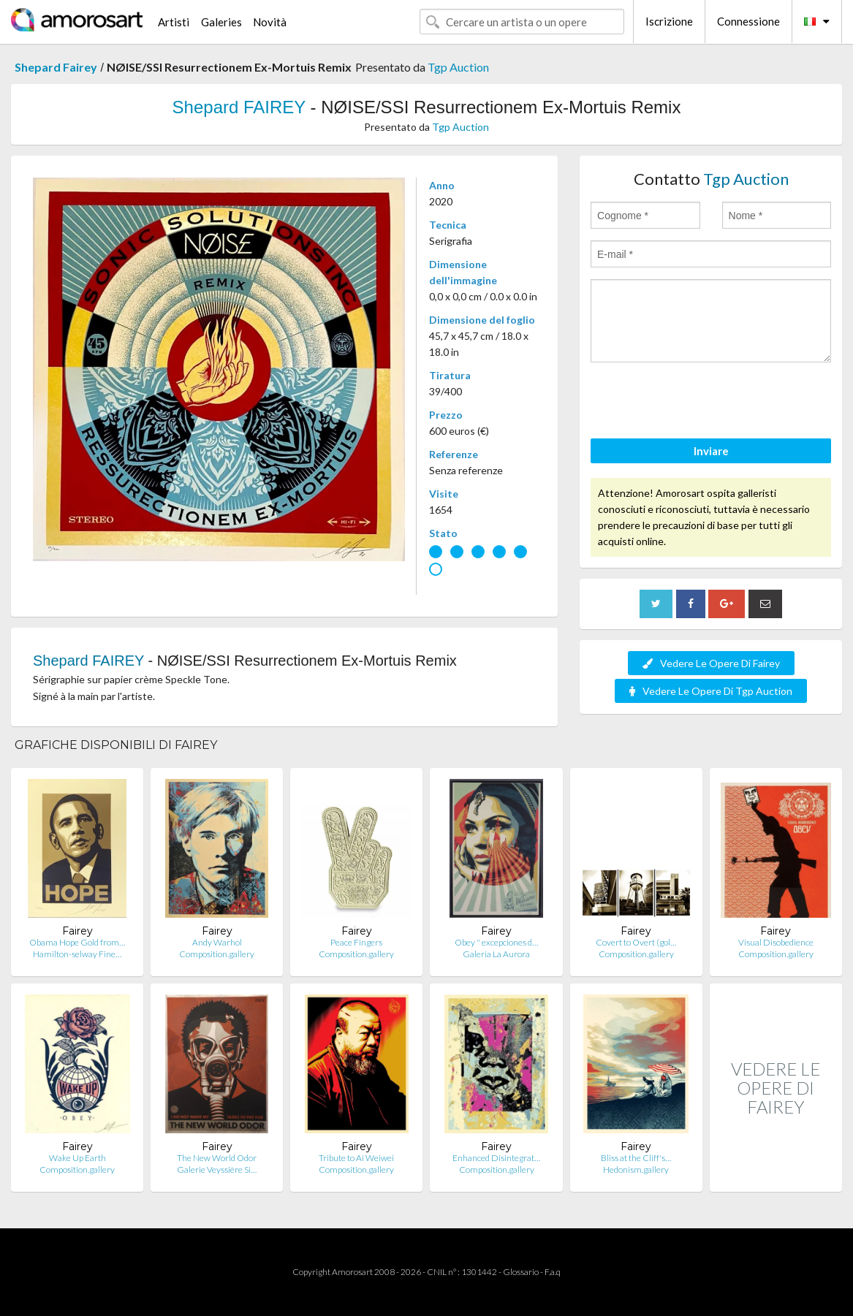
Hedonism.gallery (636, 1169)
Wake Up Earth (77, 1157)
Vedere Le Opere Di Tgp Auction (710, 691)
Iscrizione (669, 21)
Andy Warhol (217, 942)
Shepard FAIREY (239, 107)
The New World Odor (217, 1157)
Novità (270, 21)
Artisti (173, 21)
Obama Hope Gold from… (77, 942)
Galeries (221, 21)
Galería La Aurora (496, 953)
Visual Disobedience (776, 942)
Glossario (521, 1271)
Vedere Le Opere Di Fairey (711, 663)
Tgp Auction (458, 67)
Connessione (748, 21)
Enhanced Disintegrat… (496, 1157)
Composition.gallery (216, 953)
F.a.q (553, 1271)
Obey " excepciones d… (496, 942)
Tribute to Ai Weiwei (356, 1157)
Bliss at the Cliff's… (636, 1157)
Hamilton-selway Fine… (77, 953)
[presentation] (702, 402)
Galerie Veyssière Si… (217, 1169)
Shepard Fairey (56, 67)
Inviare (711, 450)
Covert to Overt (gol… (636, 942)
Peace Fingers (356, 942)
